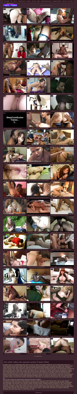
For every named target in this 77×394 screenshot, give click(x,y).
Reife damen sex (39, 376)
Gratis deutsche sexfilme (45, 370)
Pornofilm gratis (7, 366)
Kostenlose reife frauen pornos (51, 376)
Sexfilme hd (49, 364)
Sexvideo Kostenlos (62, 368)
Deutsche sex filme (23, 368)
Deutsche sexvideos (8, 375)
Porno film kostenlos (17, 382)
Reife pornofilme (45, 367)
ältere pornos (60, 364)
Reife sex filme (35, 364)
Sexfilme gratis (18, 364)
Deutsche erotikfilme (61, 371)
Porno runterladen (7, 383)
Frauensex (60, 387)
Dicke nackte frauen (21, 367)
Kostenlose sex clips (58, 383)
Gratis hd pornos (28, 372)
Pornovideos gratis (68, 374)
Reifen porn (67, 372)
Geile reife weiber (37, 386)
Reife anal (65, 1)
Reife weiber (46, 387)
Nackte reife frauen (43, 374)
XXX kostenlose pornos (23, 387)
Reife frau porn (59, 386)
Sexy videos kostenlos (66, 375)
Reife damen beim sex (33, 370)
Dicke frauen (60, 374)
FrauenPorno (52, 367)
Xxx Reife (28, 1)
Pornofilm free (68, 385)
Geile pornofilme (53, 374)
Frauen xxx (67, 364)
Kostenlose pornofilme (32, 375)
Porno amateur (6, 1)
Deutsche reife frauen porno (48, 386)
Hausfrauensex (63, 370)
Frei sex (55, 364)
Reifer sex (40, 387)
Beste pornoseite (15, 366)
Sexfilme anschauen (12, 387)
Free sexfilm (23, 375)
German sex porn (35, 381)
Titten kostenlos (16, 383)
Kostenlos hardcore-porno (46, 1)
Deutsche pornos (55, 370)
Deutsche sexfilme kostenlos (33, 367)
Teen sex (15, 1)
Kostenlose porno (60, 367)
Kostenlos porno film (54, 382)
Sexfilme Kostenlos (15, 381)
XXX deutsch (16, 375)
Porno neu (47, 375)
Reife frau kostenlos (39, 368)
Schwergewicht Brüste (56, 1)
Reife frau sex (10, 3)
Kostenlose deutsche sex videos (41, 385)
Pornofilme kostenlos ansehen (30, 382)
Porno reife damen (59, 372)
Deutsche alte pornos (37, 372)
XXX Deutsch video (51, 381)
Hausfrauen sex (31, 376)
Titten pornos (12, 385)
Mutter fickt (61, 366)
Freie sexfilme (62, 376)
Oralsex (38, 1)
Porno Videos (42, 364)
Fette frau (31, 368)
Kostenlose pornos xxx (8, 364)
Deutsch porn (54, 366)
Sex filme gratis (51, 371)
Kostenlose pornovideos (50, 368)
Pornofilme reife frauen (8, 389)
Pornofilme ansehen (8, 376)
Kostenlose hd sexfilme (8, 386)
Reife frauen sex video (28, 389)
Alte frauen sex (53, 387)
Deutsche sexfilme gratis (66, 382)
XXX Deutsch (6, 381)
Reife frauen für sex (11, 371)
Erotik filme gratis (10, 372)
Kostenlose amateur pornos (24, 374)
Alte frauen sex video (55, 375)
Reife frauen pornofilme (48, 372)
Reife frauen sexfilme (22, 371)
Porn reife (36, 371)
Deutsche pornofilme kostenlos (43, 366)
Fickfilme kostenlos (48, 383)
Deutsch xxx (41, 375)
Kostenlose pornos (11, 370)
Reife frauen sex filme (21, 370)
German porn (32, 366)
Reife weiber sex (27, 364)
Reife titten (66, 387)
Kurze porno (35, 374)
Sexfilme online (19, 386)
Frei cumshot (70, 1)
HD (11, 1)
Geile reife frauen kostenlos (19, 376)
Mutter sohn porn (24, 366)
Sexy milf (34, 1)
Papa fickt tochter (11, 367)
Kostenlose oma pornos (43, 382)
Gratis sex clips (19, 372)
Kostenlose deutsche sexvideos (10, 374)
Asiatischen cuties (21, 1)
